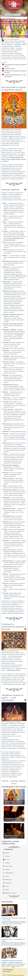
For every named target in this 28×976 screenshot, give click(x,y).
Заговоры (6, 856)
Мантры (6, 890)
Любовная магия (8, 873)
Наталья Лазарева (12, 36)
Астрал (6, 886)
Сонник (6, 876)
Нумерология (7, 879)
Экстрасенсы (7, 883)
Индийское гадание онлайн (15, 611)
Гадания (8, 18)
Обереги (6, 869)
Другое (13, 18)
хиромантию (17, 44)
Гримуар (3, 18)
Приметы (6, 863)
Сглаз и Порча (7, 866)
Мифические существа (9, 893)
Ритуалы (6, 859)
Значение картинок (9, 68)
